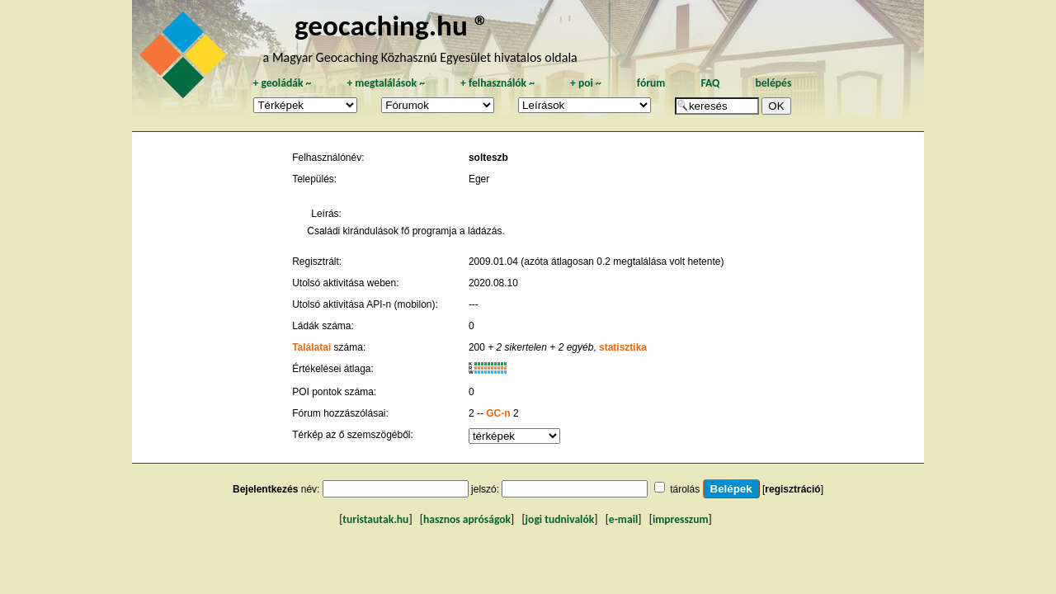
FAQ (709, 83)
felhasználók (497, 83)
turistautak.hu (375, 519)
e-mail (623, 519)
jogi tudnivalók (560, 519)
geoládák (282, 83)
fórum (651, 83)
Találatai (311, 347)
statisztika (623, 347)
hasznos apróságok (467, 519)
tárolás (685, 489)
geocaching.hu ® (392, 25)
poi (585, 83)
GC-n (498, 413)
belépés (773, 83)
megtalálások (386, 83)
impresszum (681, 519)
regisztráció (792, 489)
